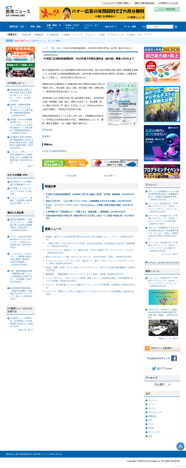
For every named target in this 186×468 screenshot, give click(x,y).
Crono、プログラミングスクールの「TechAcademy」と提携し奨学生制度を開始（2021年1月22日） (89, 203)
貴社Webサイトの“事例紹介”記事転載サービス (20, 180)
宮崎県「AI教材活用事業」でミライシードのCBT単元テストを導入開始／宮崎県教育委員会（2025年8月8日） (21, 107)
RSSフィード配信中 (162, 345)
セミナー (91, 32)
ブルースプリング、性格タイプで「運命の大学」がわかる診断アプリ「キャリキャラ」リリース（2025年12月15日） (89, 248)
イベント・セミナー (91, 25)
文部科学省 (54, 32)
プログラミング (116, 32)
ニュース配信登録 (167, 9)
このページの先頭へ (180, 444)
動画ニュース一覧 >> (169, 336)
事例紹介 (40, 32)
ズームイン (151, 182)
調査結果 (152, 414)
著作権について (41, 451)
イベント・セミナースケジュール (163, 260)
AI (139, 32)
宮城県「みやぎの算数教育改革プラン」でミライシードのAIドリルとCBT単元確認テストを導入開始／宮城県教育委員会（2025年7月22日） (21, 124)
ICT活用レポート (16, 80)
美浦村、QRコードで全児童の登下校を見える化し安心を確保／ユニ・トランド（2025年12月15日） (90, 235)
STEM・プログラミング (73, 25)
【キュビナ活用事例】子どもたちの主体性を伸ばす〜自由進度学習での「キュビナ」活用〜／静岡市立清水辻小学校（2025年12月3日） (163, 230)
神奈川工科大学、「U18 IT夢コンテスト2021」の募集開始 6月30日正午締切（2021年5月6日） (89, 198)
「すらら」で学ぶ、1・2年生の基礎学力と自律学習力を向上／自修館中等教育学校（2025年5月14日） (21, 154)
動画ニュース (152, 268)
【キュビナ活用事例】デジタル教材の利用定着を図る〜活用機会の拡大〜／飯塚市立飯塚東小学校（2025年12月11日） (163, 193)
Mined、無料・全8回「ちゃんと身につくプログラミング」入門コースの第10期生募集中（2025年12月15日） (90, 266)
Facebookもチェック (162, 355)
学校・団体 (35, 25)
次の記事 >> (109, 173)
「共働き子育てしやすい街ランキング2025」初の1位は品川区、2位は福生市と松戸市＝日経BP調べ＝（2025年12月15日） (90, 242)
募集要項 (46, 134)
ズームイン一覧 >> (170, 251)
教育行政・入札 (16, 25)
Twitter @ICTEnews (162, 365)
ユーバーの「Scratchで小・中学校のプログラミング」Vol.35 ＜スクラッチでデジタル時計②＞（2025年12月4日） (163, 217)
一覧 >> (29, 163)
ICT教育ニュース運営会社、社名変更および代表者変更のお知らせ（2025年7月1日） (21, 319)
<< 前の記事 (70, 173)
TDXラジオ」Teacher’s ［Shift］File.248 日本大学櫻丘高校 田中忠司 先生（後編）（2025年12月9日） (163, 319)
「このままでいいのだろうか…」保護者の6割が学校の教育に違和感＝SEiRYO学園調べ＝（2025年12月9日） (21, 256)
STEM (130, 32)
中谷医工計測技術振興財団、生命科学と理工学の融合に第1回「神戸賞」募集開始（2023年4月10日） (90, 193)
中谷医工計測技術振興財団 (54, 148)
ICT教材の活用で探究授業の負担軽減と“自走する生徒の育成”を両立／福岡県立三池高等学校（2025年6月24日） (21, 140)
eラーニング (153, 429)
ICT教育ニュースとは (168, 3)
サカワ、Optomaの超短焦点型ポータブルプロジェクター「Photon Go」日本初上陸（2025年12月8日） (21, 239)
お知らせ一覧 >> (25, 327)
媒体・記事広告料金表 (144, 3)
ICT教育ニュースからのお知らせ (19, 307)
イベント (79, 32)
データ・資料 (130, 25)
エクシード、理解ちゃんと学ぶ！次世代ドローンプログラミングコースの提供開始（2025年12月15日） (90, 290)
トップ (45, 46)
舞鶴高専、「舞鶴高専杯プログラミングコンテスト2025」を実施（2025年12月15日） (85, 271)
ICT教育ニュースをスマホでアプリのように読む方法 (21, 188)
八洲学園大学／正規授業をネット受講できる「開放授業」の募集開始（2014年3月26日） (86, 209)
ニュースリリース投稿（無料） (115, 3)
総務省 (67, 32)
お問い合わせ (56, 451)
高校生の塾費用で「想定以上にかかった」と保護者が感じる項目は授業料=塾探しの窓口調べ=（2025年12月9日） (21, 222)
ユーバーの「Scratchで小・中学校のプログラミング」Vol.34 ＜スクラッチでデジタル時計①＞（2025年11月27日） (163, 244)
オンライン (153, 398)
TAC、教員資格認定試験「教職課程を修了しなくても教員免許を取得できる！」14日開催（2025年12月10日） (21, 274)
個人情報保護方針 (24, 451)
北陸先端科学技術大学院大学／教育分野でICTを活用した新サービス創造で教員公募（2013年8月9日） (90, 214)
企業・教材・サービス (53, 25)
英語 (102, 32)
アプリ (147, 32)
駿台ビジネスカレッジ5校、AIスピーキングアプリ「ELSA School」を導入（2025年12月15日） (90, 254)
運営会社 (10, 451)
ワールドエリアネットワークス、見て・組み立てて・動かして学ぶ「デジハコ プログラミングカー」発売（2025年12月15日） (90, 259)
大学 (150, 417)
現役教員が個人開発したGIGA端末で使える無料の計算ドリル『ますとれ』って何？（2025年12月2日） (21, 92)
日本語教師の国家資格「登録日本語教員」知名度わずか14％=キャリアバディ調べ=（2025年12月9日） (21, 291)
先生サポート (111, 25)
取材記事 (28, 32)
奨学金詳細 (47, 127)
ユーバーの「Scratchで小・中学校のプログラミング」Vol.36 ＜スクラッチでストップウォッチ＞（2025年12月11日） (163, 205)
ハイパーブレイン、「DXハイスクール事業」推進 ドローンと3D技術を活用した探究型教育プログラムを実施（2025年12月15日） (89, 276)
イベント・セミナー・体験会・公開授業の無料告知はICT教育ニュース (21, 198)
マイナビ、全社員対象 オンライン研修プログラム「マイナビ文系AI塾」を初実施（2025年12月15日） (90, 283)
